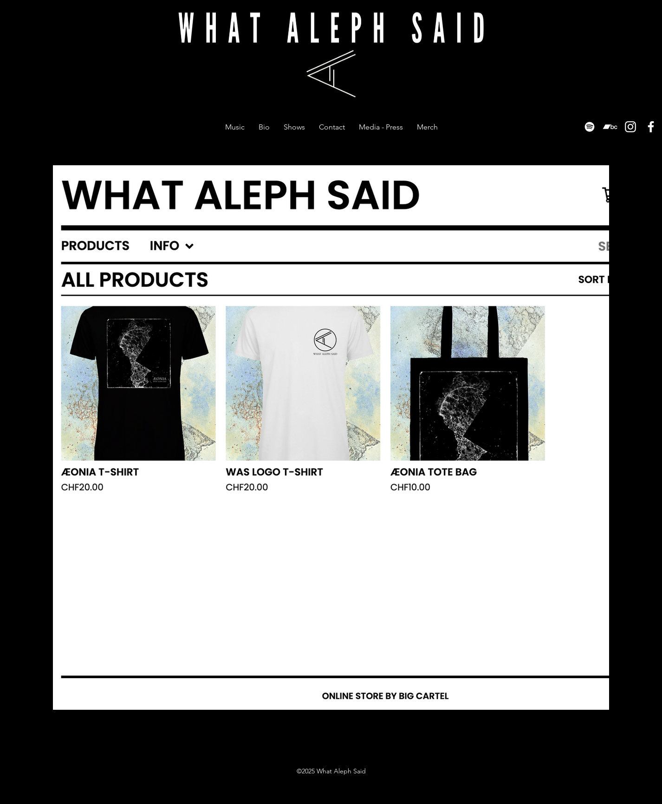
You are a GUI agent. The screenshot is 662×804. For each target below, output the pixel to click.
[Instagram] (630, 126)
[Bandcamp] (610, 126)
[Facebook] (650, 126)
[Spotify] (589, 126)
